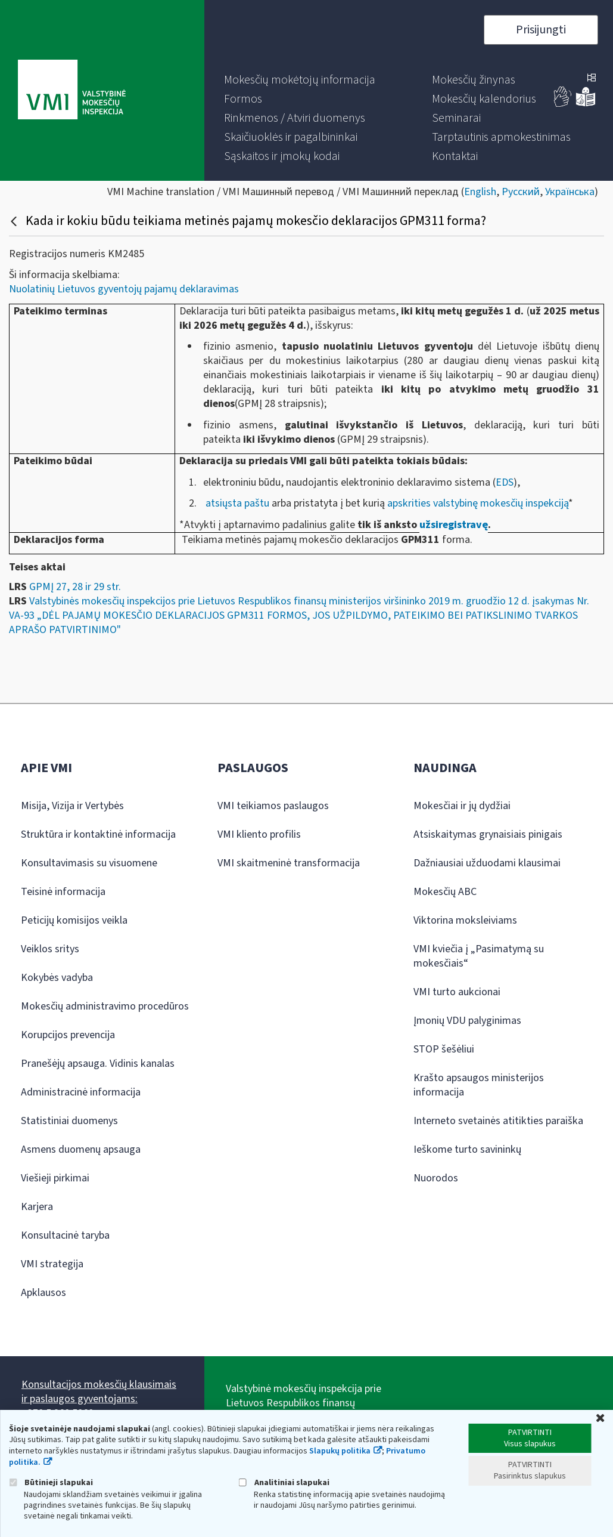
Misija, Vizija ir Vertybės (72, 805)
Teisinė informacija (63, 891)
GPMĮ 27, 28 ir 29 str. (75, 586)
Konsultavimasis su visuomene (89, 863)
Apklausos (43, 1292)
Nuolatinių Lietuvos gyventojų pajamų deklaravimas (124, 289)
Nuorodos (435, 1178)
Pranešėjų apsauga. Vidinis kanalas (98, 1063)
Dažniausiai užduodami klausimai (487, 863)
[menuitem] (299, 80)
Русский (521, 191)
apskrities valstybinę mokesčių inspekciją (477, 503)
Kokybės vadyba (57, 977)
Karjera (37, 1206)
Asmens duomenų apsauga (81, 1149)
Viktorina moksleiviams (465, 920)
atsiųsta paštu (237, 503)
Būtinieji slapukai (51, 1482)
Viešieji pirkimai (55, 1178)
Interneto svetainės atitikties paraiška (498, 1120)
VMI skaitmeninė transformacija (288, 863)
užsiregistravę (453, 524)
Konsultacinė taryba (65, 1235)
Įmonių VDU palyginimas (467, 1020)
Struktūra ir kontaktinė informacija (98, 834)
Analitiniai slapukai (284, 1482)
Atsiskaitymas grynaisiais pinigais (487, 834)
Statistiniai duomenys (69, 1120)
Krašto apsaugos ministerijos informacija (478, 1085)
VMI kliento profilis (259, 834)
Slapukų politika (340, 1451)
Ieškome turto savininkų (467, 1149)
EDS (505, 482)
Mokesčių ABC (445, 891)
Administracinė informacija (81, 1092)
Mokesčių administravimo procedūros (105, 1006)
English (480, 191)
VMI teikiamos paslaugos (273, 805)
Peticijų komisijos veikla (74, 920)
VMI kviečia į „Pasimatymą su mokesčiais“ (478, 956)
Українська (570, 191)
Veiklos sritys (50, 949)
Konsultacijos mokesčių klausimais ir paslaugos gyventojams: (98, 1391)
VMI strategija (52, 1264)
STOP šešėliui (443, 1049)
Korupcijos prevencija (68, 1034)
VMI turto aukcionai (456, 991)
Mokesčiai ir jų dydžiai (462, 805)
